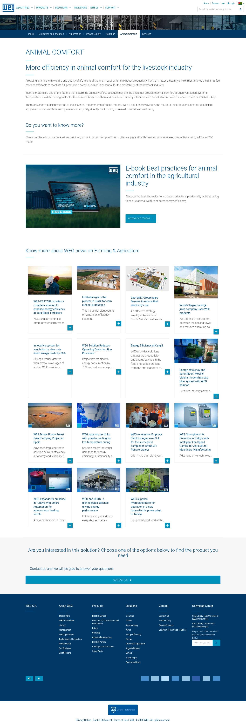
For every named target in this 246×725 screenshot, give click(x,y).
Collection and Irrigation (51, 34)
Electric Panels (99, 642)
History (62, 625)
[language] (241, 3)
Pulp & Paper (131, 658)
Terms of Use (121, 720)
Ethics (94, 7)
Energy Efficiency (133, 634)
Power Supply (93, 34)
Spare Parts (97, 651)
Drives (95, 628)
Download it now (139, 218)
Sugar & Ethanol (133, 648)
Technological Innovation (70, 639)
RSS (131, 720)
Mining (129, 653)
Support (110, 7)
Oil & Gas (130, 616)
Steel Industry (132, 625)
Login (231, 3)
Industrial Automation (102, 637)
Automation (75, 34)
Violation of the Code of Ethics (173, 630)
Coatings (110, 34)
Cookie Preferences (126, 709)
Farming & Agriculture (135, 644)
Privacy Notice (83, 720)
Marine (129, 620)
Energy (129, 639)
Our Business (65, 648)
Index (31, 34)
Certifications (65, 653)
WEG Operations (66, 634)
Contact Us (122, 580)
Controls (96, 633)
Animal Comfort (128, 34)
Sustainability (65, 644)
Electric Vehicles (133, 662)
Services (146, 34)
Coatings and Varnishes (103, 646)
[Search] (240, 10)
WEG (7, 7)
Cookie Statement (102, 720)
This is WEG (64, 616)
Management (65, 630)
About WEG (23, 7)
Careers (215, 3)
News (206, 3)
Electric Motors (99, 616)
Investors (80, 7)
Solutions (61, 7)
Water (128, 630)
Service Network (166, 625)
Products (42, 7)
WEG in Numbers (66, 620)
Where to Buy (165, 620)
